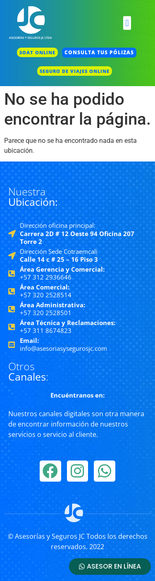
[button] (127, 23)
